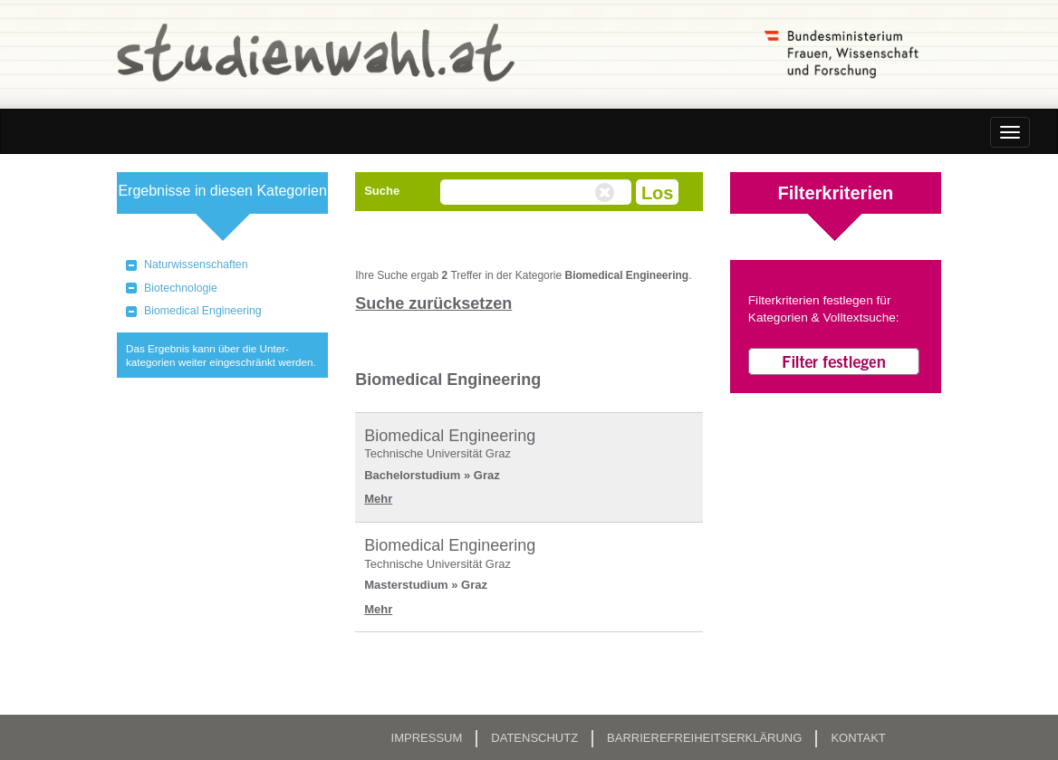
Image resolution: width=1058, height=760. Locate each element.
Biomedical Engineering (203, 310)
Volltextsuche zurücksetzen (607, 193)
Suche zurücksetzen (433, 303)
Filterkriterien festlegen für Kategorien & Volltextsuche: (823, 308)
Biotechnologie (180, 288)
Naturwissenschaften (196, 264)
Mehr (378, 498)
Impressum (427, 738)
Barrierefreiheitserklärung (704, 738)
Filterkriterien (835, 193)
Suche (381, 190)
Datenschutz (534, 738)
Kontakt (858, 738)
